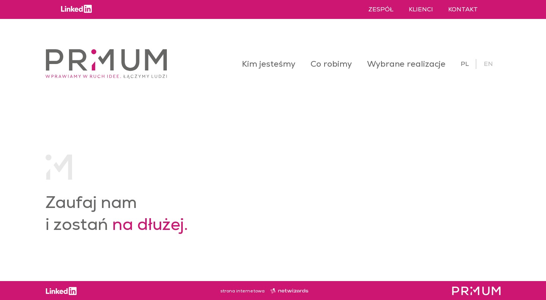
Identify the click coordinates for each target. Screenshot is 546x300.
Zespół (381, 9)
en (488, 64)
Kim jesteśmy (268, 63)
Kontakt (463, 9)
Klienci (421, 9)
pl (465, 64)
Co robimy (331, 63)
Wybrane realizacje (406, 63)
